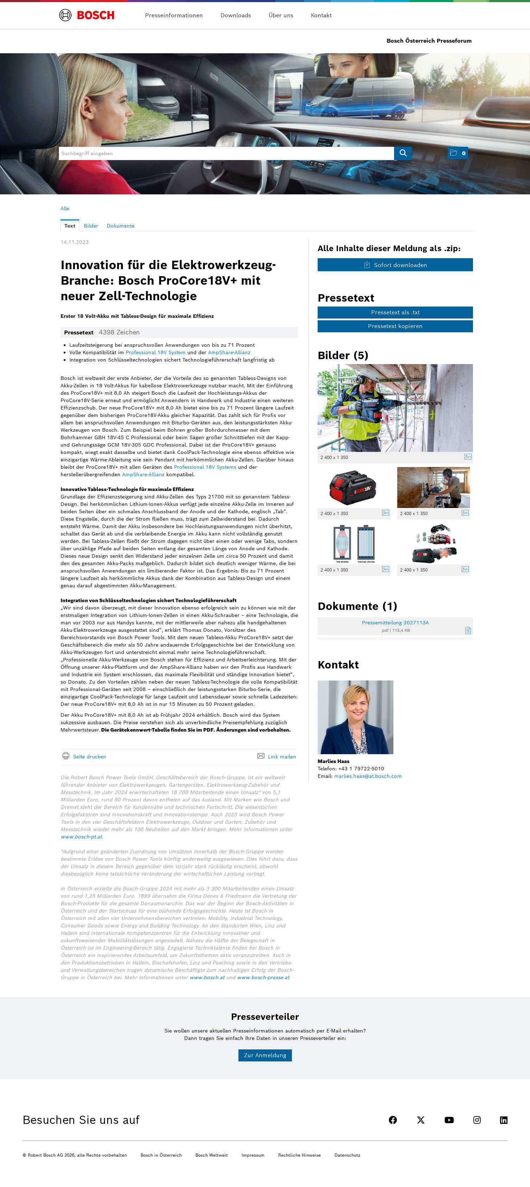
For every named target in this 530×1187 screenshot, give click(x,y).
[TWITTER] (421, 1120)
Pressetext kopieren (395, 326)
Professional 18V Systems (205, 467)
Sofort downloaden (395, 265)
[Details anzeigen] (466, 457)
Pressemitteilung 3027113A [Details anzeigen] (395, 622)
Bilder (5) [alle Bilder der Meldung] (343, 355)
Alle (65, 208)
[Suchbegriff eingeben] (235, 153)
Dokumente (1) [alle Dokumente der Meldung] (358, 606)
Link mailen (282, 756)
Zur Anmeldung (265, 1055)
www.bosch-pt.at (81, 837)
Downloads (235, 15)
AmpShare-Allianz (229, 352)
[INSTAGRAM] (477, 1120)
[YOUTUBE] (449, 1120)
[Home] (87, 11)
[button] (458, 153)
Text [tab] (69, 226)
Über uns (281, 15)
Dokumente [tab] (121, 226)
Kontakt (321, 15)
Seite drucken (89, 756)
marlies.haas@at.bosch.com (368, 776)
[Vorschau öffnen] (395, 408)
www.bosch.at (206, 977)
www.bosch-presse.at (263, 977)
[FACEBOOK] (393, 1120)
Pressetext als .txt (395, 312)
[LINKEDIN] (503, 1120)
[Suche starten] (403, 153)
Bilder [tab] (91, 226)
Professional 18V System (156, 352)
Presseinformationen (174, 15)
